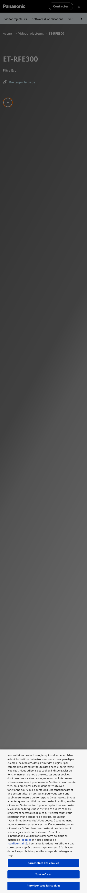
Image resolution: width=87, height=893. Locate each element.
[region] (43, 821)
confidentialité (17, 843)
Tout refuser (43, 874)
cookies (26, 839)
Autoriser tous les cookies (43, 885)
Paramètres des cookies (43, 863)
